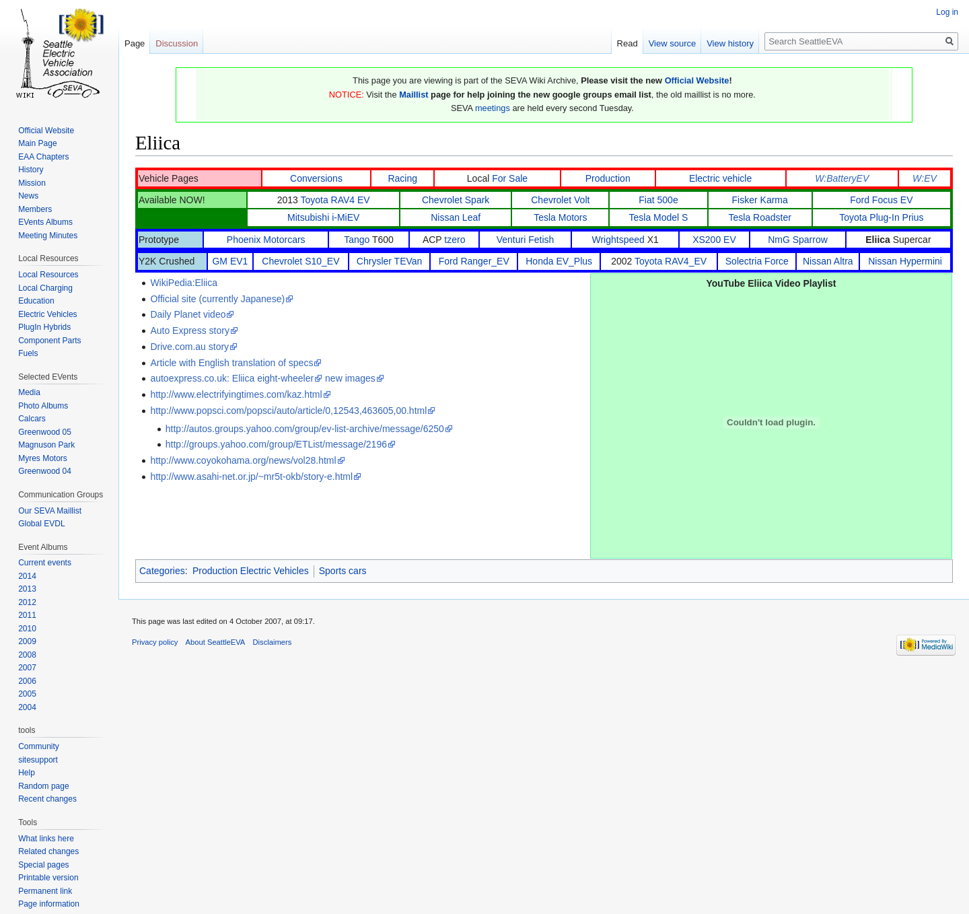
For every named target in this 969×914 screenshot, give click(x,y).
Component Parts (49, 340)
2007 (27, 667)
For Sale (510, 178)
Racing (402, 178)
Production (608, 178)
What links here (46, 838)
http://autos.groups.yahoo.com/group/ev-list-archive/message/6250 (305, 428)
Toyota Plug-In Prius (881, 217)
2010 (27, 628)
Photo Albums (43, 406)
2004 (27, 707)
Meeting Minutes (47, 235)
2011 (27, 615)
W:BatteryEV (842, 178)
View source (672, 43)
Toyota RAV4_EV (671, 261)
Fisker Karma (760, 200)
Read (627, 43)
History (30, 169)
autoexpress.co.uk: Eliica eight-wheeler (232, 378)
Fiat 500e (658, 200)
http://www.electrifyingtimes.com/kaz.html (236, 394)
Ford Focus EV (881, 200)
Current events (44, 562)
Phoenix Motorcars (266, 239)
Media (29, 392)
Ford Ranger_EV (474, 261)
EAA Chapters (43, 157)
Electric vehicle (720, 178)
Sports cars (343, 570)
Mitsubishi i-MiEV (323, 217)
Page (134, 43)
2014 (27, 576)
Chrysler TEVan (390, 261)
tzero (454, 239)
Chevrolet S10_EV (300, 261)
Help (26, 772)
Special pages (43, 865)
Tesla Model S (658, 217)
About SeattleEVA (216, 642)
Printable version (48, 877)
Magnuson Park (46, 445)
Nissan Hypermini (905, 261)
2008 (27, 655)
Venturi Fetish (525, 239)
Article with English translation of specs (231, 362)
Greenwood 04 (44, 471)
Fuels (28, 353)
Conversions (316, 178)
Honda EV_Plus (559, 261)
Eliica (877, 239)
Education (36, 301)
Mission (32, 183)
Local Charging (45, 288)
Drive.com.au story (189, 346)
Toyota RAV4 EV (334, 200)
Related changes (48, 851)
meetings (492, 108)
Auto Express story (189, 330)
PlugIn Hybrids (44, 327)
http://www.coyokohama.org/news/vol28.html (243, 460)
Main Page (37, 143)
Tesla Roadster (759, 217)
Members (35, 209)
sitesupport (38, 760)
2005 (27, 694)
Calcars (32, 418)
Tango (356, 239)
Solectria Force (757, 261)
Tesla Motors (560, 217)
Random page (43, 786)
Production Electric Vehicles (250, 570)
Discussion (176, 43)
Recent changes (47, 799)
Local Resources (48, 274)
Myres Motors (42, 458)
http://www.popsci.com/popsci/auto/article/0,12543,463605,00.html (288, 410)
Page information (48, 904)
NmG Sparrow (798, 239)
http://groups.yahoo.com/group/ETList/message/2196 (276, 444)
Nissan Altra (828, 261)
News (28, 196)
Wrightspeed (617, 239)
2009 (27, 641)
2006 (27, 681)
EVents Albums (45, 222)
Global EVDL (41, 523)
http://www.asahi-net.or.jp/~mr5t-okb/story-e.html (251, 476)
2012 (27, 602)
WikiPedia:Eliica (183, 282)
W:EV (924, 178)
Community (38, 746)
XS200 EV (714, 239)
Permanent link (45, 891)
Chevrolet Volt (560, 200)
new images (350, 378)
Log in (947, 12)
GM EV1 (230, 261)
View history (730, 43)
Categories (162, 570)
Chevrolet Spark (455, 200)
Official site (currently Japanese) (217, 298)
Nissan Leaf (455, 217)
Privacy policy (155, 642)
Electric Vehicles (47, 314)
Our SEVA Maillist (49, 511)
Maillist (413, 95)
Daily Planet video (187, 314)
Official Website (697, 80)
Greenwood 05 (44, 432)
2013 (27, 589)
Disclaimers (272, 642)
